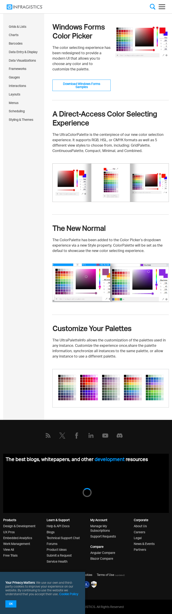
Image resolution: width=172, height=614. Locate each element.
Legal (138, 538)
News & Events (144, 544)
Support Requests (103, 536)
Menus (13, 103)
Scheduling (17, 111)
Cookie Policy (68, 594)
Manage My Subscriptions (100, 528)
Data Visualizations (22, 60)
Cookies (86, 575)
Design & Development (19, 526)
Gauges (14, 77)
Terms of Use (105, 575)
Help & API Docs (58, 526)
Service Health (57, 561)
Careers (139, 532)
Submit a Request (59, 555)
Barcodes (15, 43)
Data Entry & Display (23, 52)
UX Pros (9, 532)
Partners (140, 549)
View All (8, 549)
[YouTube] (105, 435)
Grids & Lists (17, 26)
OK (11, 603)
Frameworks (17, 69)
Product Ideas (57, 549)
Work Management (16, 544)
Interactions (17, 86)
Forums (52, 544)
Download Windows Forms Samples (81, 85)
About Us (140, 526)
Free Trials (10, 555)
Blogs (50, 532)
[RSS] (47, 435)
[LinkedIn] (90, 435)
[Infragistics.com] (29, 6)
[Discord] (119, 435)
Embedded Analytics (17, 538)
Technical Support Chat (63, 538)
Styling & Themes (21, 119)
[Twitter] (62, 435)
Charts (13, 35)
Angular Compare (102, 553)
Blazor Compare (101, 558)
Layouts (14, 94)
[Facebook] (76, 435)
